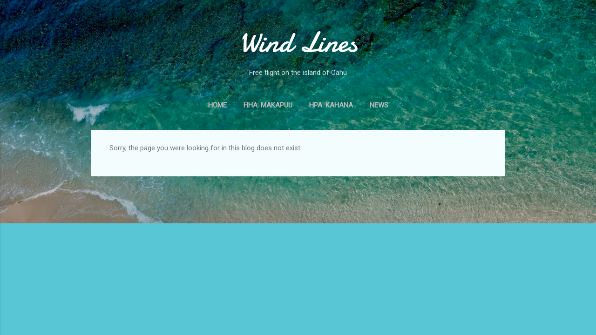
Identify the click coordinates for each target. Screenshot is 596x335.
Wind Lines (298, 42)
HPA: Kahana (331, 105)
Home (217, 105)
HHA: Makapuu (268, 105)
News (379, 105)
